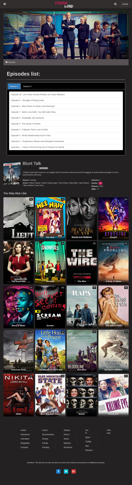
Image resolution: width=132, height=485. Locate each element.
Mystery (67, 443)
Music (66, 439)
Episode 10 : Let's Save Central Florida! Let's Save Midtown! (38, 94)
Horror (66, 434)
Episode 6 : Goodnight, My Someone (27, 118)
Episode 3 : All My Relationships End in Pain (30, 135)
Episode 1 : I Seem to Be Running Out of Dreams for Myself (37, 147)
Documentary (48, 434)
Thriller (88, 441)
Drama (45, 439)
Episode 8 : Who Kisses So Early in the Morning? (33, 106)
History (67, 430)
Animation (25, 439)
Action (23, 430)
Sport (87, 437)
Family (45, 443)
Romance (68, 447)
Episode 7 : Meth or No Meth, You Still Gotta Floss (33, 112)
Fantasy (45, 447)
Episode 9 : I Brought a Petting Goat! (27, 100)
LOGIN (125, 4)
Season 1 (14, 86)
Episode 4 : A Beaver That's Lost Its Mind (29, 129)
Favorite (10, 62)
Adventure (25, 434)
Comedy (33, 180)
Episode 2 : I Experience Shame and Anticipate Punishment (37, 141)
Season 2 (27, 86)
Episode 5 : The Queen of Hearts (25, 124)
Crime (45, 430)
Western (89, 450)
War (87, 446)
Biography (25, 443)
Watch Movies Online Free (64, 4)
